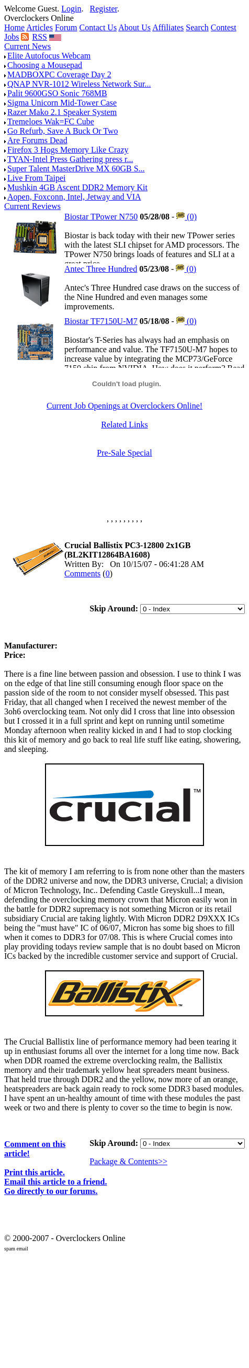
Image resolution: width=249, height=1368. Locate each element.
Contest (223, 27)
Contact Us (98, 27)
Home (14, 27)
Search (197, 27)
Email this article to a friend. (55, 1181)
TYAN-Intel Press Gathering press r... (70, 159)
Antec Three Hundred (100, 268)
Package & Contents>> (128, 1161)
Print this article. (34, 1172)
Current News (27, 46)
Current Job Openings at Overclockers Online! (124, 405)
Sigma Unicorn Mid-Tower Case (62, 102)
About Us (134, 27)
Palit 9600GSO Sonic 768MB (57, 93)
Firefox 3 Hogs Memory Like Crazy (68, 149)
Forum (66, 27)
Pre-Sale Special (124, 452)
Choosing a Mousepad (44, 65)
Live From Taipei (36, 177)
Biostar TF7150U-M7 (101, 321)
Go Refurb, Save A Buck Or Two (62, 130)
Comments (82, 573)
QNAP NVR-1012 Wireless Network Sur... (79, 83)
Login (71, 8)
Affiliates (168, 27)
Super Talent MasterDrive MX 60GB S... (76, 168)
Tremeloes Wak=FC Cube (50, 121)
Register (103, 8)
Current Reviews (32, 206)
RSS (39, 36)
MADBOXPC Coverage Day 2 (59, 74)
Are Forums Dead (37, 140)
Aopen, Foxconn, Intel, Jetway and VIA (74, 196)
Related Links (124, 424)
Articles (39, 27)
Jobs (11, 36)
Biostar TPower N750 (101, 216)
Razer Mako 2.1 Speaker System (62, 112)
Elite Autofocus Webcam (48, 55)
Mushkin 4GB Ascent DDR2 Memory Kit (77, 187)
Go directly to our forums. (51, 1191)
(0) (186, 216)
